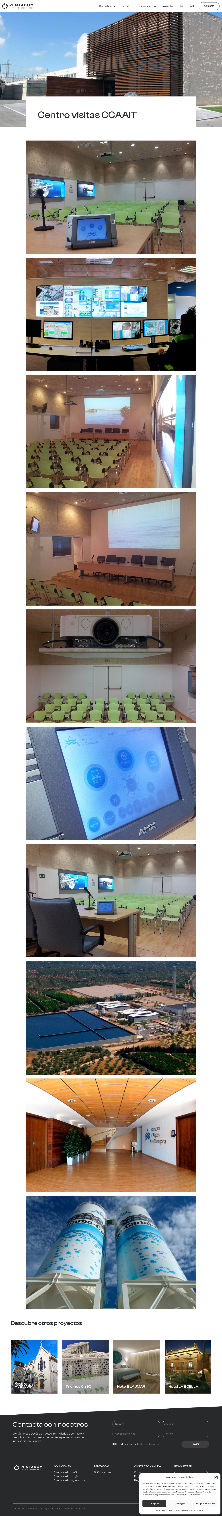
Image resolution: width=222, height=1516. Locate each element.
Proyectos (167, 6)
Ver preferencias (205, 1503)
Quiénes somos (147, 6)
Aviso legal (199, 1510)
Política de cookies (164, 1510)
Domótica (107, 6)
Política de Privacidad (148, 1444)
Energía (126, 6)
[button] (215, 1477)
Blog (181, 6)
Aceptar (154, 1503)
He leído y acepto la (137, 1444)
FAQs (192, 6)
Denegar (180, 1503)
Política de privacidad (183, 1510)
